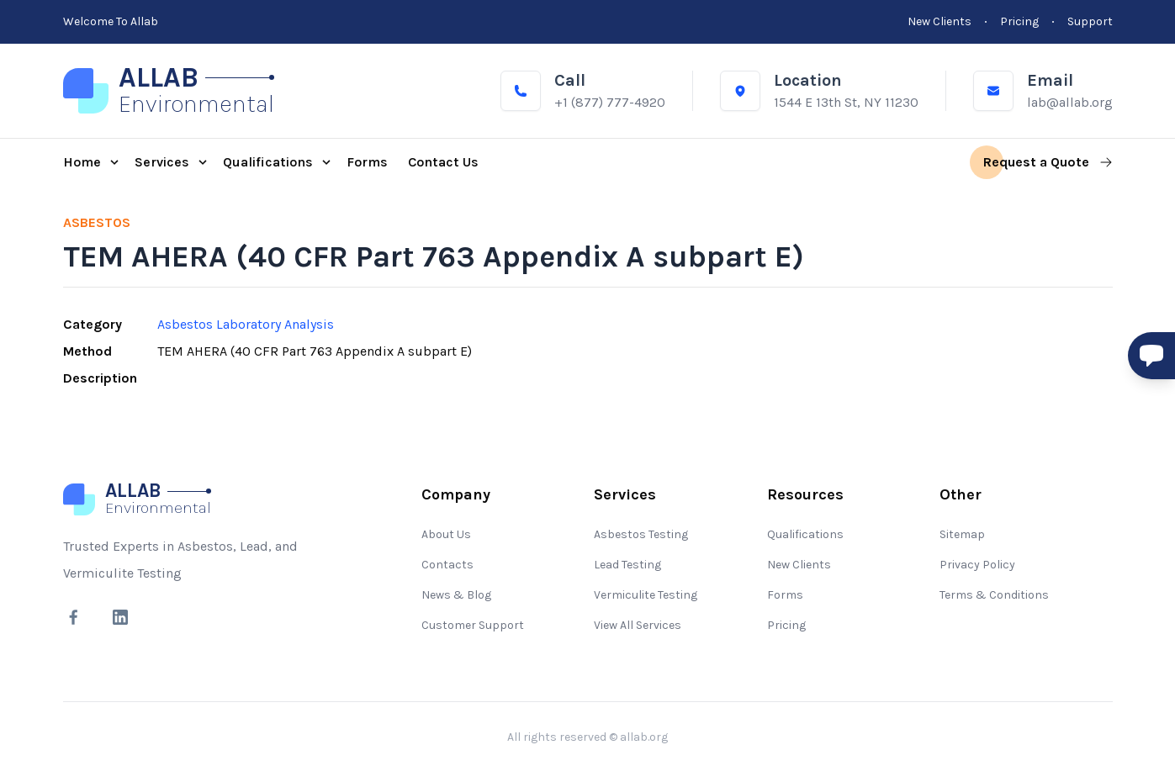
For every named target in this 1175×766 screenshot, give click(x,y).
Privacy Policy (977, 564)
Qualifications (805, 534)
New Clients (799, 564)
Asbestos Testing (641, 534)
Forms (785, 595)
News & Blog (456, 595)
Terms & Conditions (994, 595)
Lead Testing (627, 564)
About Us (446, 534)
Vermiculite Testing (645, 595)
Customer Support (472, 625)
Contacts (447, 564)
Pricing (786, 625)
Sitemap (962, 534)
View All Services (637, 625)
